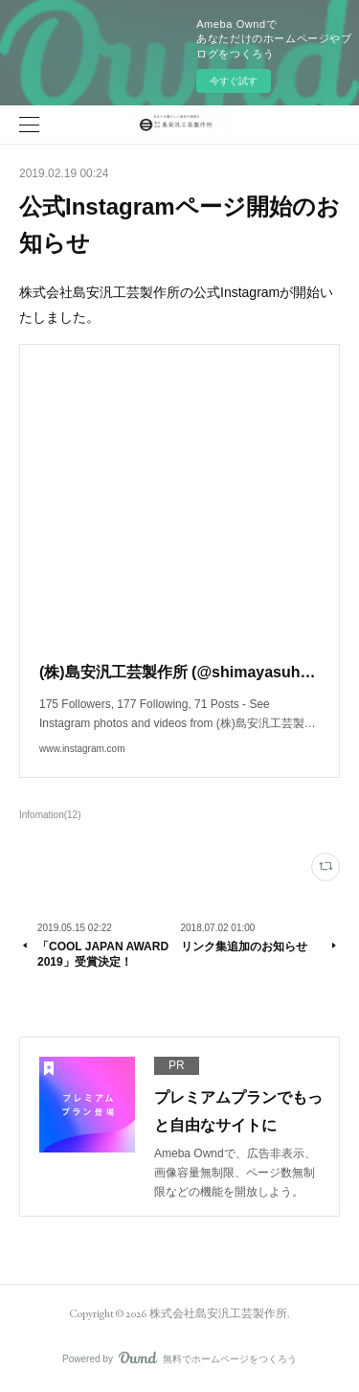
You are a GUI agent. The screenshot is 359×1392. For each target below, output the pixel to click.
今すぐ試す (234, 81)
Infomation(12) (50, 815)
